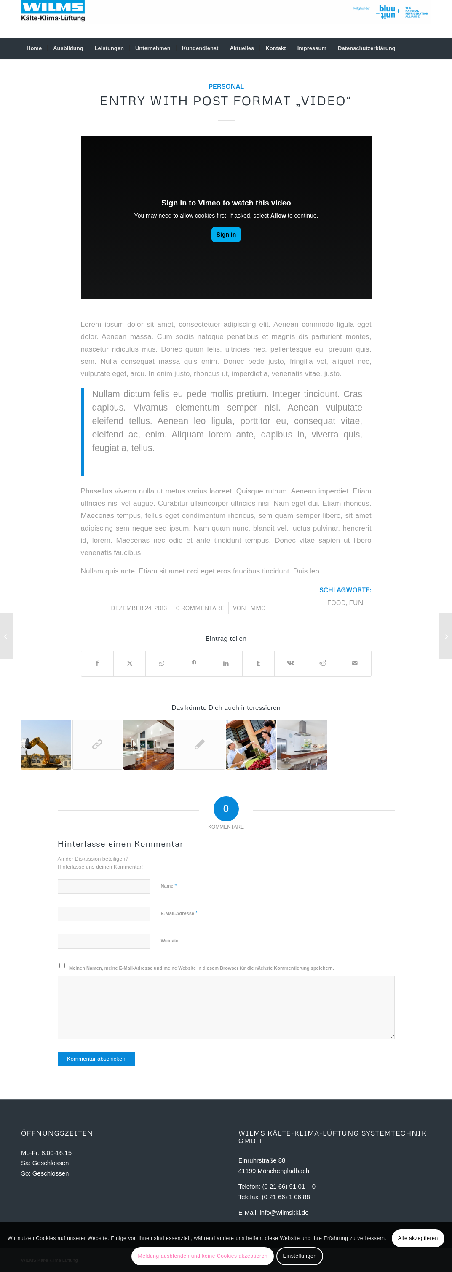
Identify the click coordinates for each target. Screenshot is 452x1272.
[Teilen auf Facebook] (97, 663)
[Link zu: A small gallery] (302, 745)
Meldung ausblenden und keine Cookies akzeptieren (203, 1256)
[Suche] (425, 48)
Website (170, 940)
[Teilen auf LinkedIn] (226, 663)
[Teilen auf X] (129, 663)
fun (356, 602)
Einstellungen (300, 1256)
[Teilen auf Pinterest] (194, 663)
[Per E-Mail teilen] (355, 663)
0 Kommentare (200, 607)
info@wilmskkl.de (284, 1212)
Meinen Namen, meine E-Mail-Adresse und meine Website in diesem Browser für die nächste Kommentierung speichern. (201, 968)
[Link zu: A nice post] (148, 745)
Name (169, 886)
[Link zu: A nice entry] (46, 745)
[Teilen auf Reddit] (323, 663)
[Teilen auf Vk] (290, 663)
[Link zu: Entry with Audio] (251, 745)
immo (256, 607)
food (336, 602)
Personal (225, 86)
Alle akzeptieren (418, 1238)
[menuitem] (34, 48)
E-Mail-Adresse (179, 913)
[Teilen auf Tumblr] (258, 663)
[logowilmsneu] (226, 19)
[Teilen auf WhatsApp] (161, 663)
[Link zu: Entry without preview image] (200, 745)
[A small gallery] (6, 636)
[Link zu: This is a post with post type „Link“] (97, 745)
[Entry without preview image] (445, 636)
